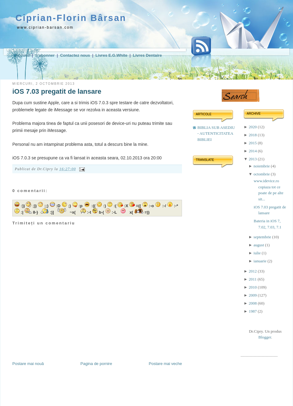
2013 (253, 159)
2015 (253, 143)
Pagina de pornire (96, 363)
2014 (253, 151)
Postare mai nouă (28, 363)
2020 (253, 127)
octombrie (262, 174)
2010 (253, 287)
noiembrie (262, 166)
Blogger (264, 337)
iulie (258, 253)
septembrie (263, 237)
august (259, 245)
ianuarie (260, 261)
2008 (253, 303)
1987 (253, 311)
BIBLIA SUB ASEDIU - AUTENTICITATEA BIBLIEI (216, 133)
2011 (253, 279)
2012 (253, 271)
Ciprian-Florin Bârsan (70, 18)
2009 (253, 295)
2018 (253, 135)
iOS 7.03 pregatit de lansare (56, 91)
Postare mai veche (165, 363)
